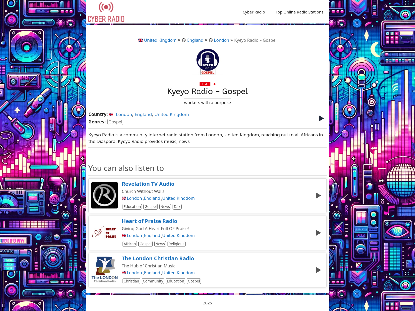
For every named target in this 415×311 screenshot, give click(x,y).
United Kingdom (157, 40)
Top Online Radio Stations (299, 12)
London (219, 40)
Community (153, 281)
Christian (131, 281)
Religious (176, 243)
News (165, 206)
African (130, 243)
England (192, 40)
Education (132, 206)
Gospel (115, 122)
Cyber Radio (254, 12)
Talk (177, 206)
